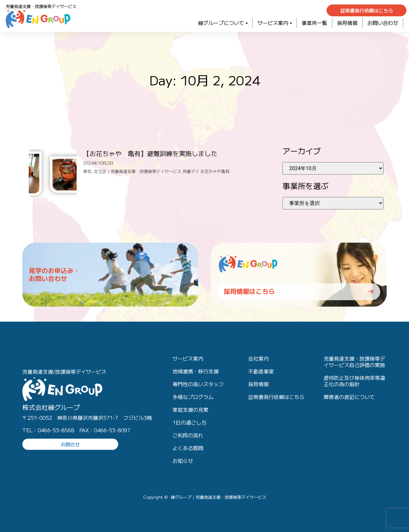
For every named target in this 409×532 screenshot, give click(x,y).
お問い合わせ (382, 23)
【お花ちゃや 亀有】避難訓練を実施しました (150, 153)
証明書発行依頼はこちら (276, 397)
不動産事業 (261, 371)
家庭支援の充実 (190, 409)
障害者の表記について (349, 397)
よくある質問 (188, 448)
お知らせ (183, 461)
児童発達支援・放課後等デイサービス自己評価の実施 (354, 362)
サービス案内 (275, 23)
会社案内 (258, 358)
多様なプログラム (193, 397)
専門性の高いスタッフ (198, 384)
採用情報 (347, 23)
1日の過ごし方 (189, 422)
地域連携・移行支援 (196, 371)
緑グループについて (223, 23)
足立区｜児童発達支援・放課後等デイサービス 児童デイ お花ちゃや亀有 (161, 171)
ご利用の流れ (188, 435)
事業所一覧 (314, 23)
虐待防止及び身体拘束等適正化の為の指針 (354, 381)
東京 (87, 171)
